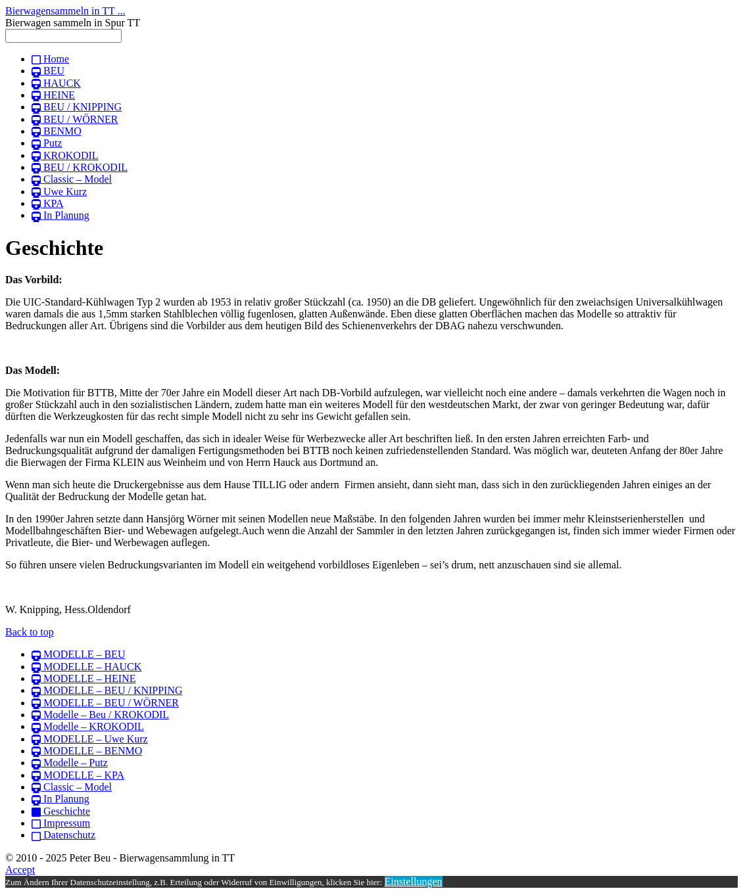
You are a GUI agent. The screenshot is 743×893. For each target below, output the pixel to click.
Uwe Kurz (59, 191)
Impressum (61, 823)
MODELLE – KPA (78, 775)
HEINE (53, 95)
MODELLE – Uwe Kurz (90, 738)
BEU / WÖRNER (75, 119)
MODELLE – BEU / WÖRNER (105, 702)
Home (50, 58)
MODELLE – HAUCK (86, 666)
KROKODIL (65, 155)
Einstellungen (414, 881)
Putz (47, 143)
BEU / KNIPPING (77, 106)
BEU (48, 70)
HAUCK (56, 83)
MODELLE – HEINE (83, 678)
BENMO (57, 131)
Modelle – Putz (70, 762)
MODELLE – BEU (78, 654)
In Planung (60, 215)
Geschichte (61, 811)
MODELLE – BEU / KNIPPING (107, 690)
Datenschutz (63, 834)
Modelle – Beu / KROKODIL (100, 714)
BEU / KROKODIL (80, 167)
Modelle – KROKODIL (88, 726)
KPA (48, 203)
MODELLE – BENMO (87, 750)
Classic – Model (72, 179)
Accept (20, 869)
